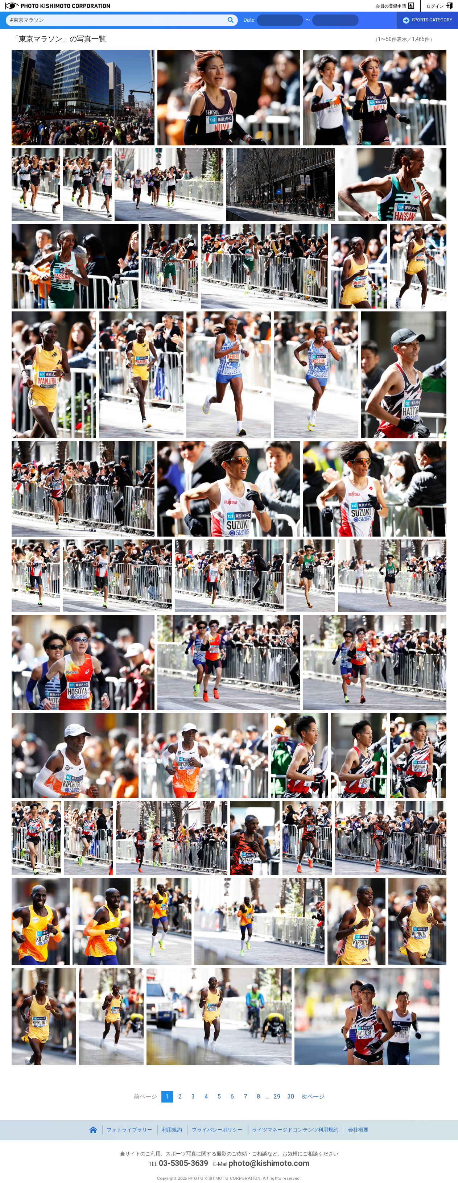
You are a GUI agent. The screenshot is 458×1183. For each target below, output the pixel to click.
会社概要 (358, 1130)
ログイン (439, 6)
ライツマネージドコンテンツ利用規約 (295, 1130)
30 (291, 1096)
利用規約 (172, 1130)
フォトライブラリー (129, 1130)
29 (277, 1096)
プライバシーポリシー (217, 1130)
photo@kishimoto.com (269, 1163)
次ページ (313, 1096)
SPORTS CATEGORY (427, 20)
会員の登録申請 (395, 6)
